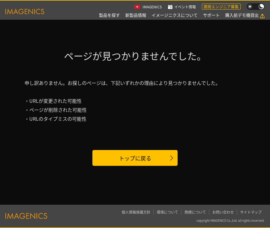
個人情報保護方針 (136, 212)
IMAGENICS (152, 6)
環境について (167, 212)
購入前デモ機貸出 (242, 15)
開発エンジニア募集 (221, 6)
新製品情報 (135, 15)
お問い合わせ (223, 212)
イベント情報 (185, 6)
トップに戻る (135, 158)
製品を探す (109, 15)
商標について (195, 212)
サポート (211, 15)
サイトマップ (251, 212)
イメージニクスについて (175, 15)
